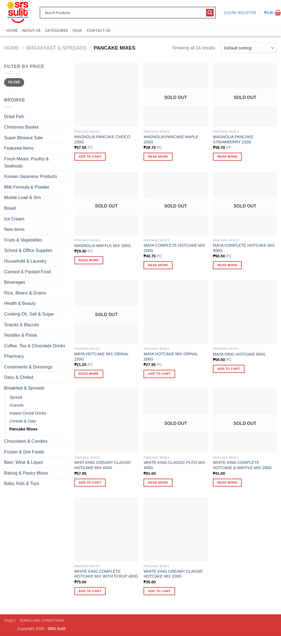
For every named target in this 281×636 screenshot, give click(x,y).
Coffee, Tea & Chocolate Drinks (34, 345)
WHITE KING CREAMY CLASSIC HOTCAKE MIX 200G (173, 574)
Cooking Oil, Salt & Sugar (29, 314)
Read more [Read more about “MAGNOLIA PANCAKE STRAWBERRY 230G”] (227, 156)
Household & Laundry (25, 261)
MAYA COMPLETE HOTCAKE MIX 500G (243, 248)
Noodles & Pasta (20, 335)
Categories (56, 30)
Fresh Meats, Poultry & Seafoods (26, 162)
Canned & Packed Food (27, 271)
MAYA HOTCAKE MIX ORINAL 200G (171, 356)
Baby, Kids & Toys (21, 483)
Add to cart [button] (90, 156)
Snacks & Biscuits (21, 324)
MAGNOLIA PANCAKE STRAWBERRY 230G (233, 139)
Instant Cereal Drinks (27, 413)
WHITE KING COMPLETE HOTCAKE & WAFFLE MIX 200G (242, 465)
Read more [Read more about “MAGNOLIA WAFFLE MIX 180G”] (89, 260)
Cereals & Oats (22, 421)
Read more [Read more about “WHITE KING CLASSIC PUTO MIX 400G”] (158, 482)
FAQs (77, 30)
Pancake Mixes (23, 429)
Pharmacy (14, 356)
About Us (31, 30)
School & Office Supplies (28, 250)
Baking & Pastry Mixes (26, 473)
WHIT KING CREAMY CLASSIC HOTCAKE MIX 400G (102, 465)
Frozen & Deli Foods (24, 452)
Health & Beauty (20, 303)
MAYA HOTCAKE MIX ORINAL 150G (101, 356)
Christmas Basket (21, 127)
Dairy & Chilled (18, 377)
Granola (16, 405)
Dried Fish (14, 116)
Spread (15, 397)
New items (14, 229)
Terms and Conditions (41, 621)
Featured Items (19, 148)
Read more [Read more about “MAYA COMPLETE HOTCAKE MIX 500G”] (227, 265)
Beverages (14, 282)
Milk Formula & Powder (26, 187)
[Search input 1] (124, 12)
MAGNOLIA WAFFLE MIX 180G (102, 245)
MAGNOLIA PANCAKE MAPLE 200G (171, 139)
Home (12, 30)
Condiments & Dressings (28, 367)
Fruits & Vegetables (23, 240)
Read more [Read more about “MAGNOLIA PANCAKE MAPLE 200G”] (158, 156)
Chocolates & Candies (25, 441)
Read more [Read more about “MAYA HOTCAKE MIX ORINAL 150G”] (89, 373)
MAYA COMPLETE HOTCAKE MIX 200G (174, 248)
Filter (14, 82)
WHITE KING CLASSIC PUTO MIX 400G (174, 465)
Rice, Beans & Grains (25, 293)
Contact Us (99, 30)
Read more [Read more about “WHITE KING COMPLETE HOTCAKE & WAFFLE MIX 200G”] (227, 482)
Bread (10, 208)
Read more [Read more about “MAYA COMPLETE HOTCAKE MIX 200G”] (158, 265)
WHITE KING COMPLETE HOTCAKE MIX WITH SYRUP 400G (106, 574)
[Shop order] (249, 48)
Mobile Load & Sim (22, 197)
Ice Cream (14, 219)
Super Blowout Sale (23, 137)
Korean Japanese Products (30, 176)
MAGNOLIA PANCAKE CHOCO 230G (102, 139)
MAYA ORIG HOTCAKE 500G (239, 354)
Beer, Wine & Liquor (23, 462)
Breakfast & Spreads (56, 48)
